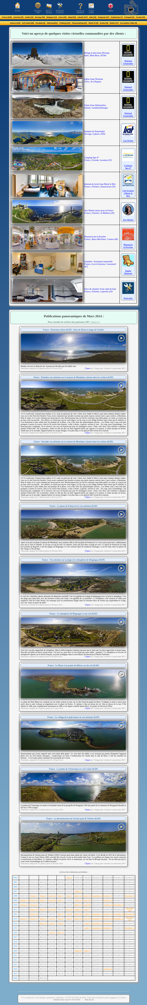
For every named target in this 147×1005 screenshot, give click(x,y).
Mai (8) (61, 923)
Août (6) (87, 923)
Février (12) (33, 914)
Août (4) (87, 914)
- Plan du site (88, 1000)
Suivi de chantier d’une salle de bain (100, 290)
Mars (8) (43, 910)
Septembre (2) (97, 896)
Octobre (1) (108, 928)
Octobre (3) (108, 923)
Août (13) (87, 896)
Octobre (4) (108, 969)
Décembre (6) (129, 914)
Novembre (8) (118, 914)
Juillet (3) (78, 891)
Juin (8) (69, 914)
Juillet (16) (78, 919)
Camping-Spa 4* (98, 158)
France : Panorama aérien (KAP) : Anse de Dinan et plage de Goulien (73, 329)
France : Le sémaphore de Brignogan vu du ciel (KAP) (73, 613)
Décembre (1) (129, 928)
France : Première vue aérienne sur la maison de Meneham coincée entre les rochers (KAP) (73, 377)
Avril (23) (52, 896)
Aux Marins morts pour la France (99, 211)
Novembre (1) (118, 905)
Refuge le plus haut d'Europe (96, 54)
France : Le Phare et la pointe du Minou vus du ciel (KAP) (73, 665)
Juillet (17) (78, 905)
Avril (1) (52, 933)
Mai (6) (61, 919)
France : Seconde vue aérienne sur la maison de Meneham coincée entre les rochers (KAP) (73, 441)
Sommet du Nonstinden (94, 132)
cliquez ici (95, 322)
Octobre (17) (108, 896)
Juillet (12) (78, 896)
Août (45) (87, 919)
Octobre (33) (108, 919)
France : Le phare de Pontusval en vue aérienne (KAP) (73, 506)
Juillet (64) (78, 914)
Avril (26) (52, 900)
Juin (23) (69, 910)
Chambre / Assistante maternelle (100, 264)
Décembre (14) (130, 919)
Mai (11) (61, 933)
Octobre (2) (108, 905)
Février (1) (34, 896)
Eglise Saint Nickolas (93, 80)
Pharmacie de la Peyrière (101, 237)
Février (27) (33, 910)
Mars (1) (43, 900)
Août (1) (87, 928)
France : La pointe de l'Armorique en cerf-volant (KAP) (73, 769)
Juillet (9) (78, 951)
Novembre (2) (118, 919)
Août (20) (87, 900)
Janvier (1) (24, 919)
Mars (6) (43, 896)
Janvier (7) (24, 900)
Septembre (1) (97, 914)
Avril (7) (52, 923)
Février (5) (34, 919)
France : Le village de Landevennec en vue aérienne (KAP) (73, 717)
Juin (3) (69, 896)
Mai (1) (61, 896)
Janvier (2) (24, 905)
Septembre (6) (97, 928)
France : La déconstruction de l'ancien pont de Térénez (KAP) (73, 818)
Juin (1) (69, 878)
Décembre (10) (130, 909)
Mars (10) (43, 923)
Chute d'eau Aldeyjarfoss (96, 106)
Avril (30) (52, 910)
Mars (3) (43, 919)
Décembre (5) (129, 896)
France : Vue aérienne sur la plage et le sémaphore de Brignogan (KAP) (73, 560)
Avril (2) (52, 919)
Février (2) (34, 905)
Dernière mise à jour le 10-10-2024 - (69, 1000)
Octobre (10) (108, 900)
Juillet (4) (78, 900)
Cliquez (87, 368)
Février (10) (33, 900)
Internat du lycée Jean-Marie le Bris (100, 185)
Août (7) (87, 910)
